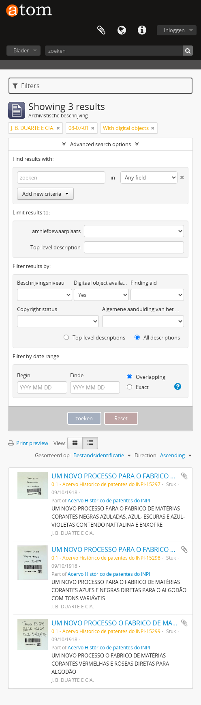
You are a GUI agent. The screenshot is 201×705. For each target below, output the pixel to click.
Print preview (28, 443)
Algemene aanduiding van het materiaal (143, 309)
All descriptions (157, 337)
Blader (21, 50)
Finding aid (143, 282)
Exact (138, 387)
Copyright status (37, 309)
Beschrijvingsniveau (40, 282)
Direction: (146, 455)
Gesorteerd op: (53, 455)
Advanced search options (100, 144)
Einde (76, 375)
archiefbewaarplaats (56, 231)
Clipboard (101, 30)
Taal (121, 30)
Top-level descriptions (94, 337)
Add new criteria (45, 193)
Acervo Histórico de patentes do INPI (109, 500)
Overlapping (146, 377)
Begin (23, 375)
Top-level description (55, 247)
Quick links (142, 30)
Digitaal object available (101, 282)
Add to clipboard (184, 476)
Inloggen (174, 30)
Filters (26, 85)
